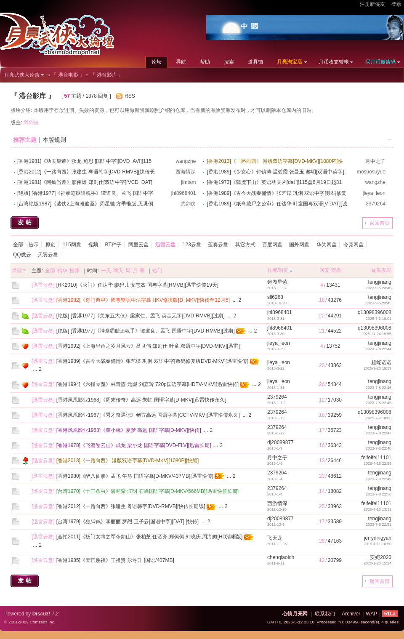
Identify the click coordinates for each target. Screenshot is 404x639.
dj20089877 (280, 442)
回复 (324, 270)
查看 (336, 270)
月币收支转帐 (334, 62)
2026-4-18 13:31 (377, 509)
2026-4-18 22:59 (377, 463)
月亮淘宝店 (289, 62)
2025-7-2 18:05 (378, 418)
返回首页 (379, 223)
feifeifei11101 (376, 458)
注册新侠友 (372, 4)
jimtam (188, 182)
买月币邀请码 (380, 62)
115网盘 (72, 245)
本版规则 (54, 139)
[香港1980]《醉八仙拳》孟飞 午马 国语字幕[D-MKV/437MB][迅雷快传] (134, 476)
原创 (50, 245)
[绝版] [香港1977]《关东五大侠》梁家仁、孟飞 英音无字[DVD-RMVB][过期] (140, 316)
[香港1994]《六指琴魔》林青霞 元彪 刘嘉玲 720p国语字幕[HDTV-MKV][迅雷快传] (147, 384)
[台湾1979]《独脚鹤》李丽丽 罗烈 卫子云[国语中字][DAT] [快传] (127, 522)
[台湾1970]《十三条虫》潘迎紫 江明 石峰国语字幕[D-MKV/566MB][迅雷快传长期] (147, 491)
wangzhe (185, 161)
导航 (181, 62)
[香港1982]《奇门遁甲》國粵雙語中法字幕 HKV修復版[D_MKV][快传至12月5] (143, 300)
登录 (396, 4)
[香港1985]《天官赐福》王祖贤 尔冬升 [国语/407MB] (115, 560)
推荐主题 (25, 139)
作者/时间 (278, 270)
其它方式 (245, 245)
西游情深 (185, 172)
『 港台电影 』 (68, 75)
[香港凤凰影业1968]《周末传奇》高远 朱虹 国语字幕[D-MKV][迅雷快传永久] (141, 400)
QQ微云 (22, 255)
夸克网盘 (353, 245)
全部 (18, 245)
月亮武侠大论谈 (22, 75)
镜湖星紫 (277, 282)
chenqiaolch (280, 557)
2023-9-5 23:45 (378, 288)
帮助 (205, 62)
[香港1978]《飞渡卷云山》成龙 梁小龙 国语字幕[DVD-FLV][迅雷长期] (133, 445)
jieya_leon (374, 193)
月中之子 (375, 161)
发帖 (26, 222)
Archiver (351, 614)
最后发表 (381, 270)
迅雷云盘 (43, 285)
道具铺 (255, 62)
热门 (157, 271)
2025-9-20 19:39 (377, 368)
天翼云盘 (48, 255)
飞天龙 (274, 538)
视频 (93, 245)
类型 (17, 270)
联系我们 (325, 614)
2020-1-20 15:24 (377, 563)
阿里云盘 (138, 245)
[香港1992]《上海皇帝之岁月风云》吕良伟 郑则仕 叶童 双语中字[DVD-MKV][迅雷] (148, 346)
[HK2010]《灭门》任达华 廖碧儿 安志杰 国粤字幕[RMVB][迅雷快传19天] (137, 285)
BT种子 (113, 245)
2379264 (375, 204)
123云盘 (192, 245)
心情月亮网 (295, 614)
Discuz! (41, 614)
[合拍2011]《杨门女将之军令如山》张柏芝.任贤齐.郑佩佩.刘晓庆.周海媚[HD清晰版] (149, 537)
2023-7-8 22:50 (378, 494)
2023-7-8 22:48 (378, 448)
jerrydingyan (377, 538)
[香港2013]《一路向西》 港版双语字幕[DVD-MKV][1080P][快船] (127, 460)
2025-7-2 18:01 (378, 319)
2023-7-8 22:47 (378, 433)
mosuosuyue (371, 172)
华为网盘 (326, 245)
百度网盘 (272, 245)
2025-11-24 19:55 (376, 334)
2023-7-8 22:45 (378, 388)
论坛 (157, 62)
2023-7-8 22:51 (378, 524)
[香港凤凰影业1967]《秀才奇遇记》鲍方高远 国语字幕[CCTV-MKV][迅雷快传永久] (148, 415)
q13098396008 (374, 312)
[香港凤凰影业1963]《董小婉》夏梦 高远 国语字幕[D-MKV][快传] (128, 430)
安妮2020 (380, 557)
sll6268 (275, 297)
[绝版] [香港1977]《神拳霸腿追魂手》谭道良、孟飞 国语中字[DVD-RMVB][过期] (145, 331)
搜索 (229, 62)
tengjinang (379, 282)
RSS (130, 96)
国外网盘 (299, 245)
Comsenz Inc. (42, 622)
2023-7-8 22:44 (378, 349)
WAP (371, 614)
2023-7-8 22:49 (378, 479)
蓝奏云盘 (218, 245)
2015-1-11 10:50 (377, 544)
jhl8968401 (183, 193)
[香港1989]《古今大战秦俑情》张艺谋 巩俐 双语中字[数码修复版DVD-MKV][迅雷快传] (152, 361)
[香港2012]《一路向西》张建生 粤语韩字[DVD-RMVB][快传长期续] (130, 506)
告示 (34, 245)
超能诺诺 (381, 362)
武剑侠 (31, 122)
